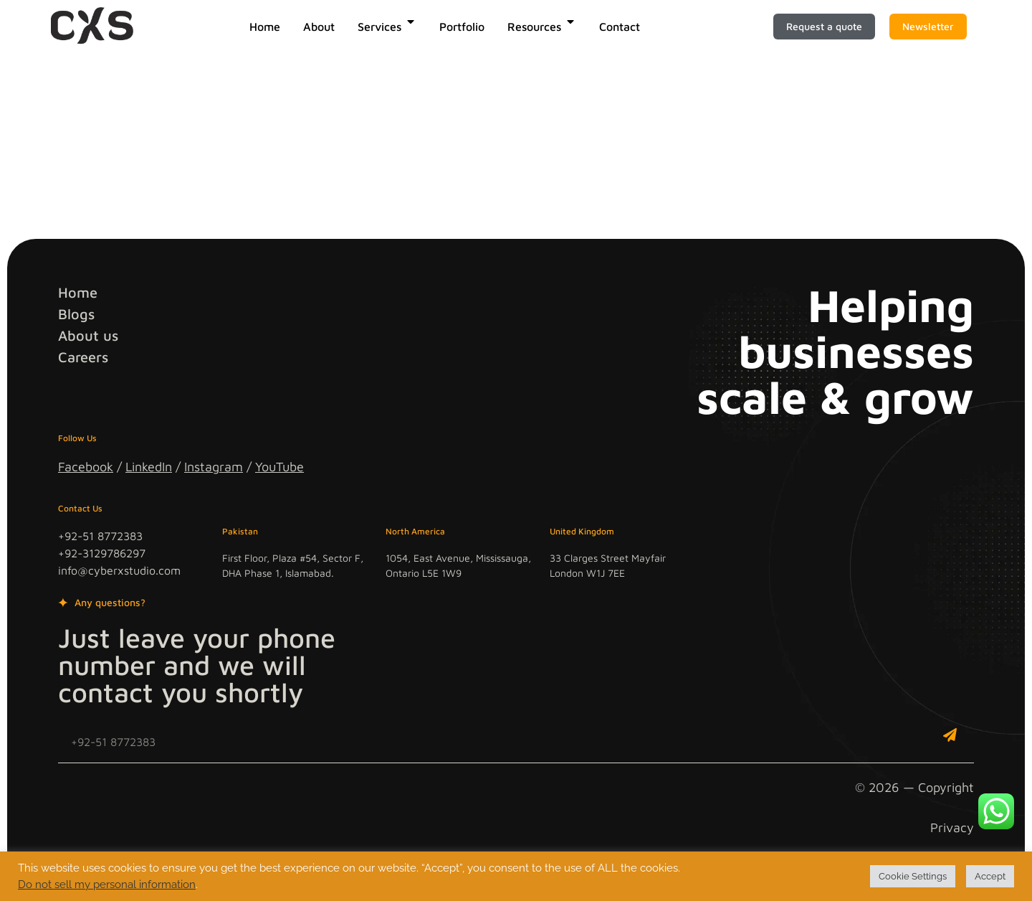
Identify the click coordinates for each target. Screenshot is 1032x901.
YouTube (279, 466)
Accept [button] (990, 876)
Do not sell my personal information (107, 884)
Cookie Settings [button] (913, 876)
